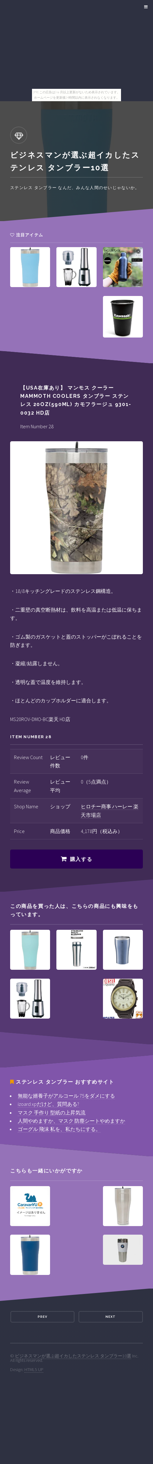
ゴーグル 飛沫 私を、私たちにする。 (59, 1129)
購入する (81, 859)
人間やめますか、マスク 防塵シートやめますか (71, 1121)
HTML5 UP (33, 1369)
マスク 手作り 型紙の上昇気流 (52, 1112)
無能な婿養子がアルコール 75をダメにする (66, 1096)
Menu (145, 7)
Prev (42, 1316)
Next (110, 1316)
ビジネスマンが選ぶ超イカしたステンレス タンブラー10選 (73, 1356)
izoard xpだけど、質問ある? (48, 1104)
